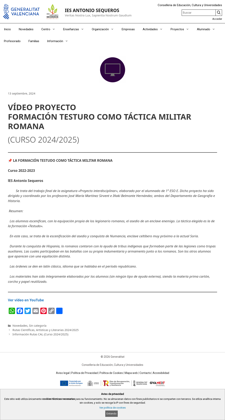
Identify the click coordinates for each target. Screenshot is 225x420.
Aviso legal (62, 373)
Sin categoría (38, 325)
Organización (105, 29)
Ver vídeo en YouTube (26, 300)
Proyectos (182, 29)
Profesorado (12, 41)
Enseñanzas (75, 29)
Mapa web (131, 373)
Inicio (7, 29)
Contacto (145, 373)
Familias (33, 41)
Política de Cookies (111, 373)
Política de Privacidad (84, 373)
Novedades (26, 29)
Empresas (128, 29)
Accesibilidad (161, 373)
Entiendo (111, 413)
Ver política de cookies (112, 407)
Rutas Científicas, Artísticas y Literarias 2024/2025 (45, 330)
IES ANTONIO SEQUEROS (92, 10)
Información (59, 41)
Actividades (155, 29)
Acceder (217, 18)
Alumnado (208, 29)
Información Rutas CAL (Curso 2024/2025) (40, 334)
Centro (50, 29)
